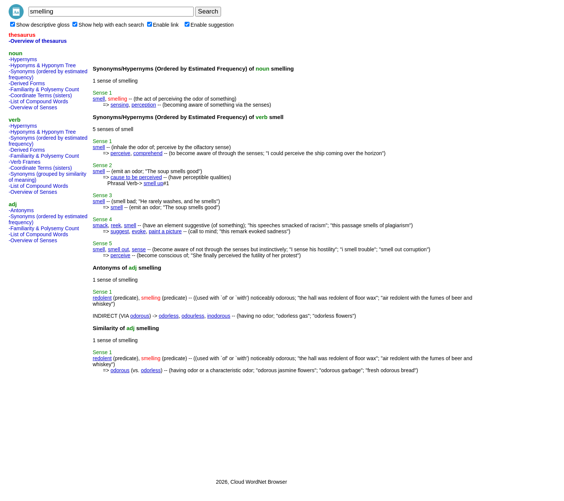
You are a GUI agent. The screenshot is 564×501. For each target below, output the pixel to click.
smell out (118, 249)
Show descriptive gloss (39, 25)
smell (99, 99)
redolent (102, 298)
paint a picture (165, 231)
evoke (139, 231)
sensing (119, 105)
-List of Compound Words (38, 101)
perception (144, 105)
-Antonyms (21, 210)
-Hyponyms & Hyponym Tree (42, 65)
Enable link (163, 25)
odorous (139, 316)
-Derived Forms (27, 83)
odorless (169, 316)
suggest (119, 231)
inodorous (218, 316)
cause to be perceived (136, 177)
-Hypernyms (23, 59)
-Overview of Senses (33, 107)
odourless (193, 316)
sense (139, 249)
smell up (153, 183)
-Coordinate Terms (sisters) (40, 95)
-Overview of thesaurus (38, 41)
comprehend (147, 153)
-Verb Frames (25, 162)
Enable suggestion (209, 25)
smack (100, 225)
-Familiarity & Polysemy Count (44, 89)
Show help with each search (108, 25)
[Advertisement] (39, 358)
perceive (120, 153)
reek (116, 225)
